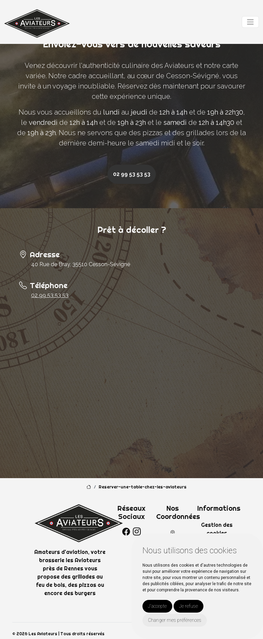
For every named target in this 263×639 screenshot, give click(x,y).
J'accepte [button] (157, 606)
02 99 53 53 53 (131, 174)
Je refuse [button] (188, 606)
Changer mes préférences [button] (174, 620)
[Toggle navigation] (250, 22)
